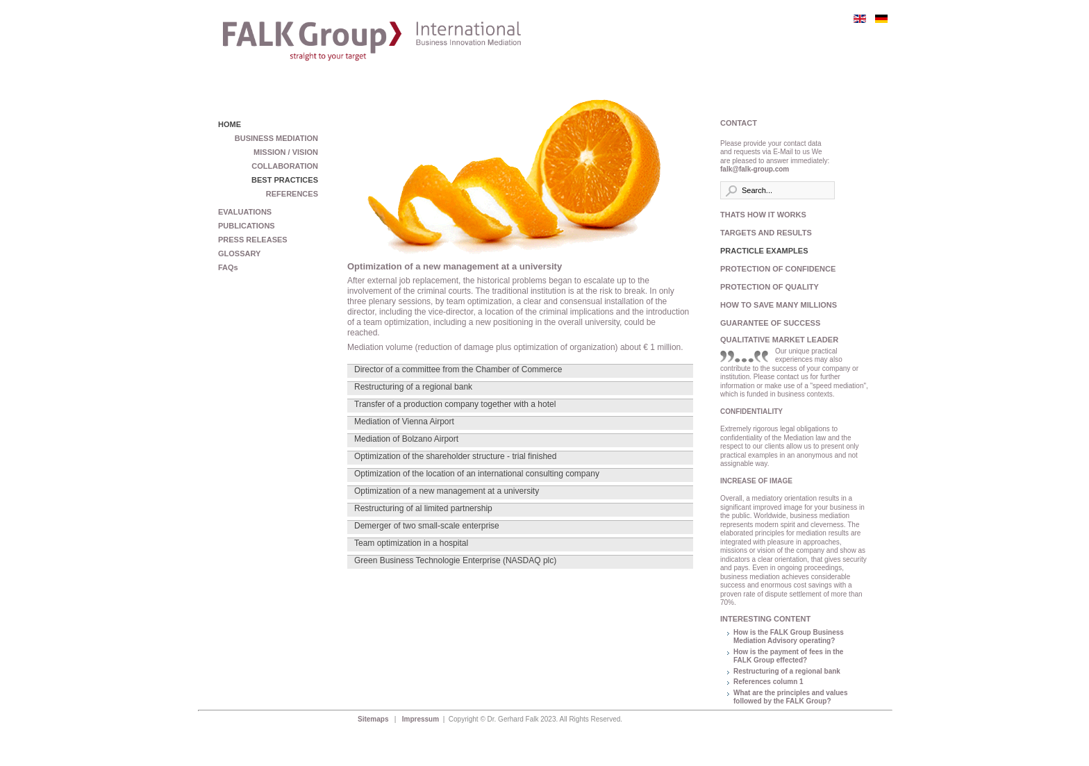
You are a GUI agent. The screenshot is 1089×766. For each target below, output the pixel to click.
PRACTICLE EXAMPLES (764, 251)
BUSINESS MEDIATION (276, 138)
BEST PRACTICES (284, 180)
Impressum (421, 719)
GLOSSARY (239, 253)
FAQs (228, 267)
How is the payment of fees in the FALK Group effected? (788, 656)
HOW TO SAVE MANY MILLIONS (775, 305)
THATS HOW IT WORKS (763, 214)
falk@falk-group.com (754, 169)
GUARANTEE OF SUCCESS (770, 323)
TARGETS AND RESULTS (766, 232)
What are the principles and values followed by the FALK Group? (790, 697)
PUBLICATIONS (246, 226)
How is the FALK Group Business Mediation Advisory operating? (788, 636)
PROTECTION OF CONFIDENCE (775, 269)
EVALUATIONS (245, 212)
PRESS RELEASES (253, 239)
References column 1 (768, 681)
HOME (229, 124)
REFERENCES (292, 194)
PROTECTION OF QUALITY (769, 287)
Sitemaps (374, 719)
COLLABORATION (284, 166)
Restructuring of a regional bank (786, 671)
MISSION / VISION (285, 152)
